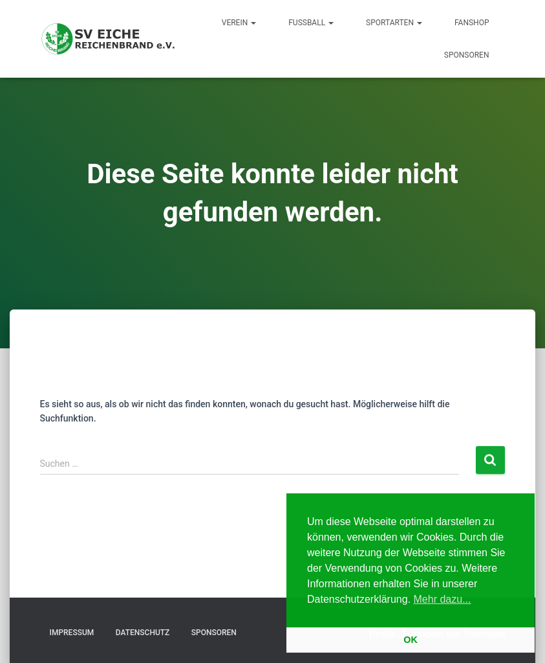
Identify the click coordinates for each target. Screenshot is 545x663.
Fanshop (471, 22)
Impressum (72, 632)
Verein (239, 22)
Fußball (311, 22)
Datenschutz (143, 632)
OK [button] (410, 640)
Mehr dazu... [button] (442, 599)
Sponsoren (466, 55)
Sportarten (394, 22)
